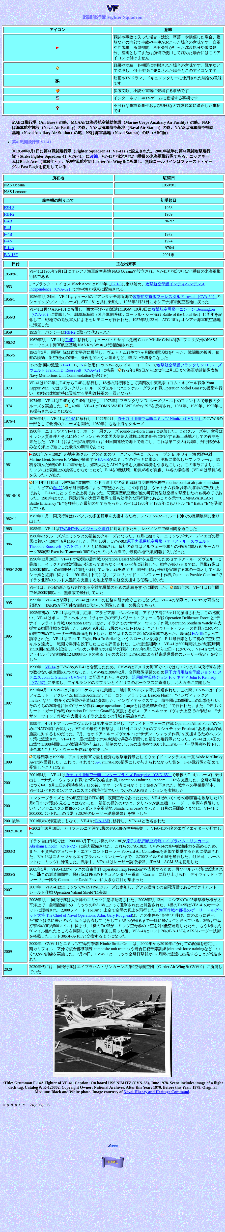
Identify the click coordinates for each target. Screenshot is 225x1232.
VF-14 (50, 667)
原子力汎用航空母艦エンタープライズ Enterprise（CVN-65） (118, 775)
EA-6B (103, 459)
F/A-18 (197, 633)
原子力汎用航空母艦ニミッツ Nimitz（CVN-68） (160, 418)
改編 (94, 156)
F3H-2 (9, 214)
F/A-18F (11, 255)
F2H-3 (9, 207)
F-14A (9, 248)
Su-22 (57, 488)
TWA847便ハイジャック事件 (84, 529)
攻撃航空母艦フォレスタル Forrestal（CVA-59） (175, 296)
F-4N (8, 241)
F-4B (8, 221)
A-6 (98, 762)
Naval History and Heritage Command (156, 1092)
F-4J (7, 228)
